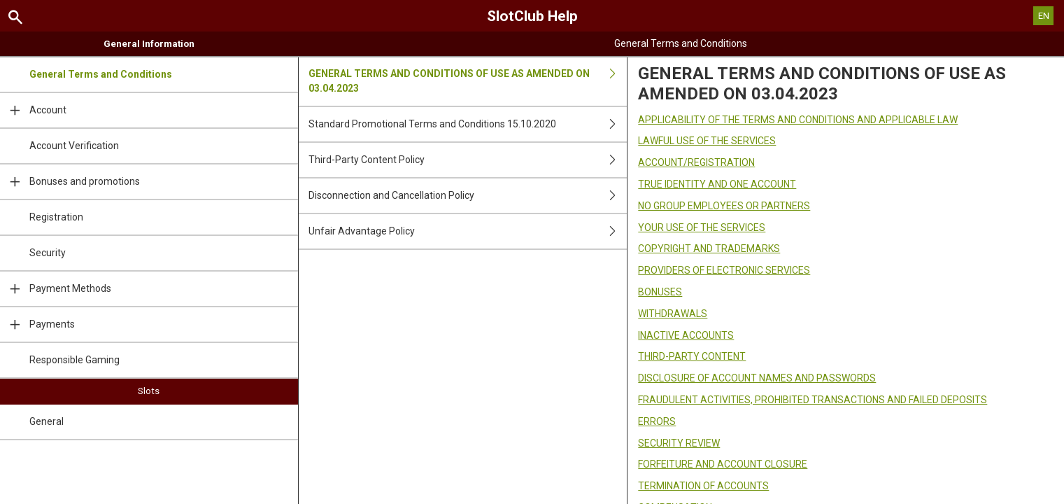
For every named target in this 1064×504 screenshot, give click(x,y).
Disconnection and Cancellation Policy (467, 195)
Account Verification (74, 145)
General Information (149, 43)
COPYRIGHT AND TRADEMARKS (709, 248)
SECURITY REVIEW (679, 443)
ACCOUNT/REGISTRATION (696, 162)
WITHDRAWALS (672, 313)
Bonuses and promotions (70, 181)
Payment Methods (55, 289)
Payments (37, 324)
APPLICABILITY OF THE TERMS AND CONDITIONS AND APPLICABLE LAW (798, 119)
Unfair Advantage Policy (467, 231)
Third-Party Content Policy (467, 160)
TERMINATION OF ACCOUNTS (703, 485)
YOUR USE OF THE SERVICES (701, 227)
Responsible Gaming (74, 359)
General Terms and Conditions (100, 74)
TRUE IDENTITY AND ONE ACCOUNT (717, 184)
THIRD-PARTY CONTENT (692, 356)
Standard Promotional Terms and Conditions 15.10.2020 (467, 124)
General (46, 421)
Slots (148, 390)
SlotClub (532, 16)
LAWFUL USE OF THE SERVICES (707, 140)
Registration (56, 217)
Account (33, 110)
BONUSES (660, 292)
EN (1043, 15)
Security (47, 252)
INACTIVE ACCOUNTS (686, 335)
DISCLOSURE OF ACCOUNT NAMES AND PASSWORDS (757, 378)
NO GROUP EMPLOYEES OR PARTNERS (724, 205)
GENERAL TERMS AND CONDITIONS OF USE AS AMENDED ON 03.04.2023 (467, 81)
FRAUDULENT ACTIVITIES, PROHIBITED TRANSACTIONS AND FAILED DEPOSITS (812, 399)
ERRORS (657, 421)
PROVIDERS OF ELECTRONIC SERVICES (724, 270)
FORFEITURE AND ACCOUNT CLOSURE (722, 464)
